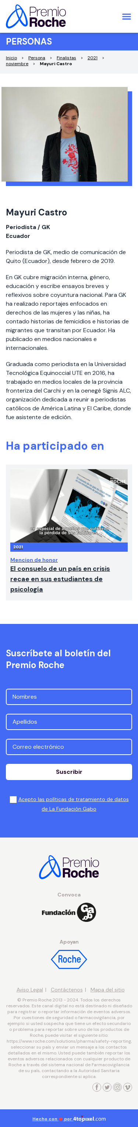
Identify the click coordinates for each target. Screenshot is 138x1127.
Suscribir (69, 772)
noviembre (17, 64)
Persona (36, 58)
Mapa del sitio (108, 989)
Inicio (11, 58)
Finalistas (66, 58)
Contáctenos (67, 989)
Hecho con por (69, 1119)
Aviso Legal (30, 989)
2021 (93, 58)
